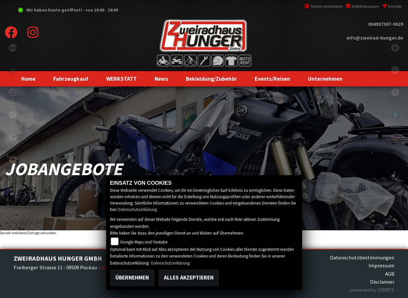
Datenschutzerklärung (137, 209)
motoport (12, 159)
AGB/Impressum (362, 6)
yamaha (12, 92)
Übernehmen (132, 277)
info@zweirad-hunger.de (374, 38)
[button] (71, 79)
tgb (12, 47)
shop (12, 137)
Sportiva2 (12, 70)
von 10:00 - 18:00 (101, 10)
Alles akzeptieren (189, 277)
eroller (12, 114)
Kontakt (392, 6)
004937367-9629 (385, 24)
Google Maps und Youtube (144, 242)
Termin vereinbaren (323, 6)
